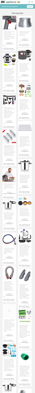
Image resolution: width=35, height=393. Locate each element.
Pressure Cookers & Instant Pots (14, 91)
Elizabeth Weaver (10, 126)
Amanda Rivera (25, 346)
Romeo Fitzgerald (11, 228)
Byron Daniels (25, 80)
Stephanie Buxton (26, 224)
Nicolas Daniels (10, 48)
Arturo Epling (10, 340)
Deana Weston (25, 44)
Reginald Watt (25, 117)
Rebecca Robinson (26, 265)
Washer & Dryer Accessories (13, 49)
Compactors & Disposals (12, 164)
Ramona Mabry (10, 378)
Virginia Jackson (26, 191)
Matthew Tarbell (10, 90)
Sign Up (30, 6)
